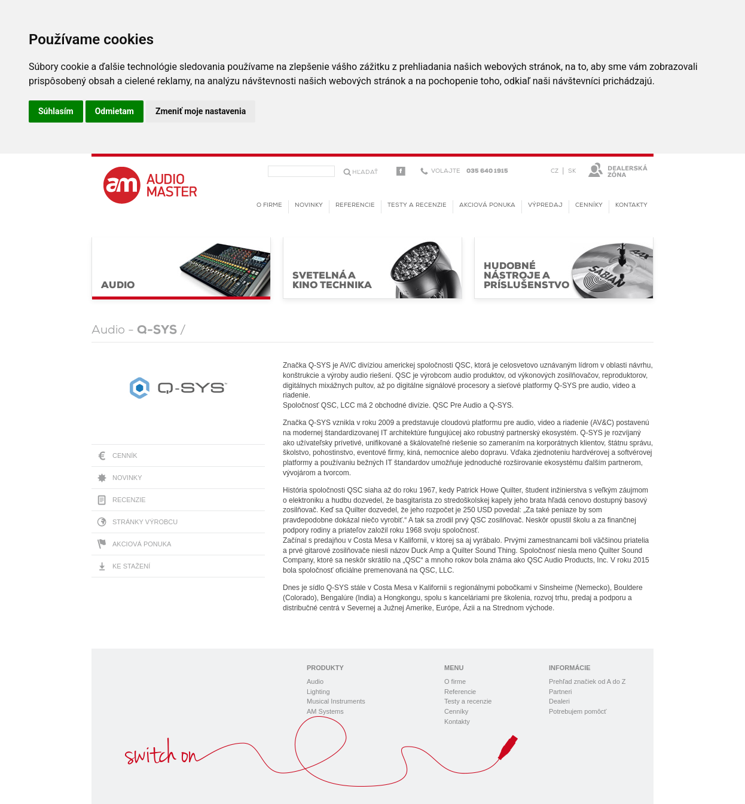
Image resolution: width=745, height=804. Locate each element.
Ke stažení (131, 566)
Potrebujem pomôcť (577, 711)
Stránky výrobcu (145, 521)
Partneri (560, 691)
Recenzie (129, 499)
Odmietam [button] (114, 111)
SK (572, 171)
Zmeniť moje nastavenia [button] (200, 111)
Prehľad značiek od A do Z (587, 681)
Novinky (127, 477)
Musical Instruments (336, 701)
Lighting (318, 691)
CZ (554, 171)
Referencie (355, 205)
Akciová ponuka (141, 544)
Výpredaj (545, 205)
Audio (315, 681)
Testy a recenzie (417, 205)
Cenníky (589, 205)
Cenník (125, 455)
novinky (309, 205)
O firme (269, 205)
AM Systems (325, 711)
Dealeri (559, 701)
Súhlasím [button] (56, 111)
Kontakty (631, 205)
